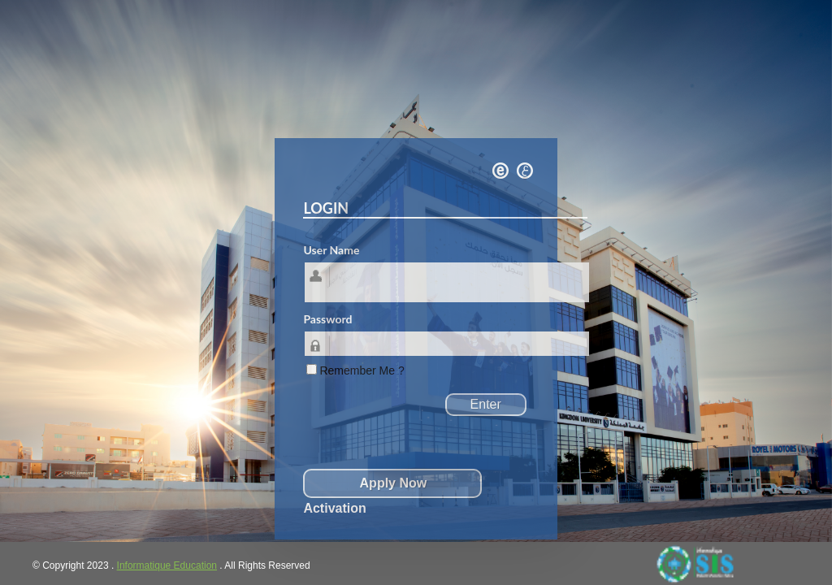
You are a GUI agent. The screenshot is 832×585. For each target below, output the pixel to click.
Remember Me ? (361, 370)
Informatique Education (167, 565)
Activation (334, 508)
